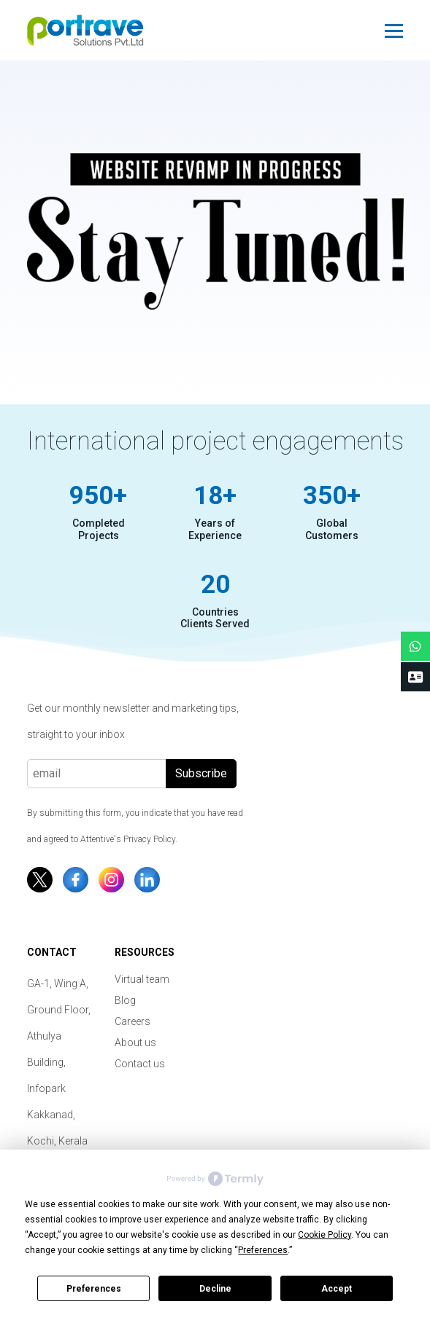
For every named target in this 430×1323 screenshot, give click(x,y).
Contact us (140, 1063)
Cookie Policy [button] (324, 1235)
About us (135, 1042)
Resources (144, 952)
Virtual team (142, 979)
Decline (215, 1289)
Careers (132, 1021)
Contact (52, 952)
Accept (336, 1289)
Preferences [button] (263, 1250)
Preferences (93, 1289)
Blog (125, 1000)
